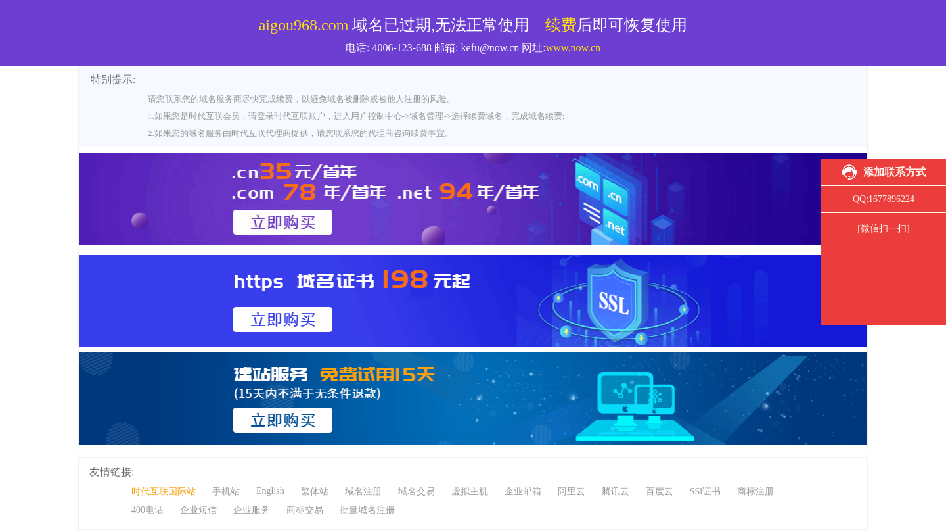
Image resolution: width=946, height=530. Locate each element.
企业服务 (251, 510)
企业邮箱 (523, 491)
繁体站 (314, 491)
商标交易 (304, 510)
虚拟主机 (469, 491)
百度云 (659, 491)
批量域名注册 (367, 510)
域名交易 (416, 491)
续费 (561, 25)
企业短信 (198, 510)
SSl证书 (705, 491)
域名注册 (363, 491)
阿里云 (571, 491)
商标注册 (755, 491)
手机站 (226, 491)
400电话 (147, 510)
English (270, 491)
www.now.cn (573, 47)
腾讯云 (615, 491)
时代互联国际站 (163, 491)
